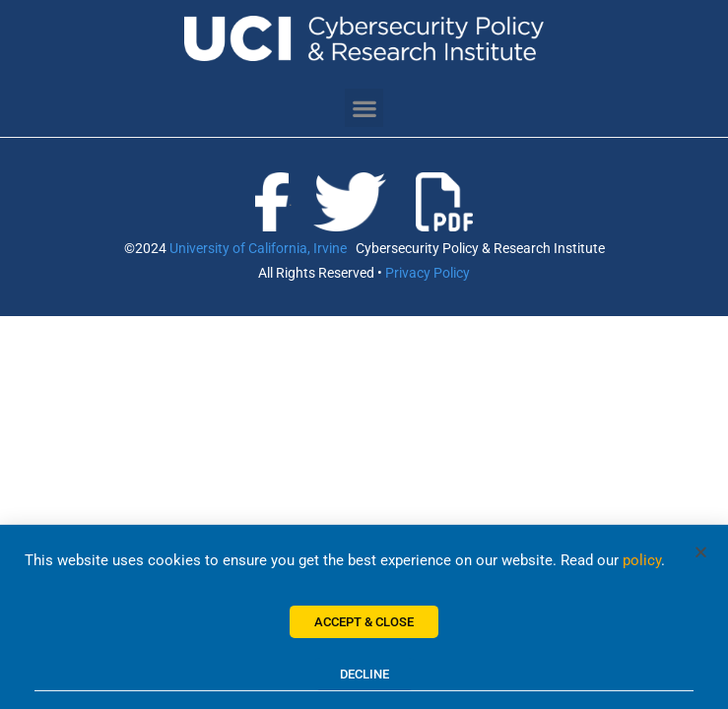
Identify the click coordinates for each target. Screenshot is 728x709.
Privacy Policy (427, 273)
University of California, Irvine (258, 248)
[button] (364, 108)
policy (642, 566)
